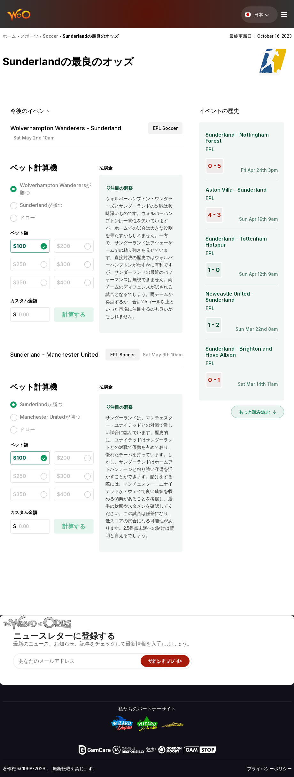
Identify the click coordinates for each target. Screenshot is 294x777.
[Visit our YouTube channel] (8, 674)
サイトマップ (272, 652)
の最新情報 (227, 661)
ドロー (27, 217)
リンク (222, 652)
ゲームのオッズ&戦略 (174, 633)
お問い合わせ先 (232, 642)
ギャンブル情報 (168, 652)
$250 (19, 264)
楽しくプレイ (165, 661)
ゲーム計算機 (165, 642)
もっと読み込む (257, 412)
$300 (63, 264)
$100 (19, 246)
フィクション (272, 661)
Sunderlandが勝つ (41, 205)
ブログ (265, 642)
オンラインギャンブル (175, 670)
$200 (63, 246)
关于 (220, 633)
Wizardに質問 (166, 680)
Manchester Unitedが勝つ (50, 417)
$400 (63, 282)
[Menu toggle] (283, 14)
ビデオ (265, 633)
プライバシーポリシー (269, 768)
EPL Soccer (165, 128)
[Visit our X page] (22, 674)
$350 (19, 282)
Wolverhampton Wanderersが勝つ (55, 189)
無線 (220, 670)
